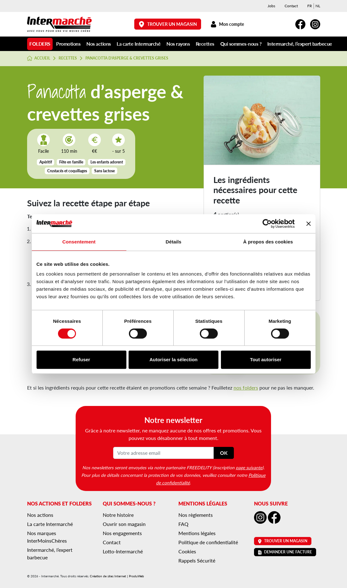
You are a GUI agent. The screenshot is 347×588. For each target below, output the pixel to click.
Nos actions (98, 43)
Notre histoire (118, 514)
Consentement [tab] (78, 241)
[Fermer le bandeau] (308, 223)
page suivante (249, 467)
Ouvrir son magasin (124, 524)
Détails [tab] (174, 241)
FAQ (183, 524)
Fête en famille (71, 162)
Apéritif (45, 162)
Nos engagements (122, 533)
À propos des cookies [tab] (268, 241)
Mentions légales (197, 533)
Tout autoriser (265, 359)
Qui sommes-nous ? (241, 43)
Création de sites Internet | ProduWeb (117, 576)
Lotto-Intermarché (123, 551)
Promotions (68, 43)
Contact (291, 6)
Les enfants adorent (106, 162)
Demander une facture (285, 552)
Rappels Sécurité (196, 560)
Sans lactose (104, 171)
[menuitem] (309, 6)
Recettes (205, 43)
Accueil (38, 58)
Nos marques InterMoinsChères (47, 536)
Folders (39, 43)
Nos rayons (178, 43)
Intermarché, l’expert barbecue (299, 43)
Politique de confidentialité (208, 542)
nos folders (246, 387)
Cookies (187, 551)
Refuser (81, 359)
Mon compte (227, 24)
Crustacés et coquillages (67, 171)
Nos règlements (195, 514)
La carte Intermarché (138, 43)
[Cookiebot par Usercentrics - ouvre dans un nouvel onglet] (267, 223)
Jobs (271, 6)
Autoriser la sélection (173, 359)
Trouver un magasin (167, 24)
